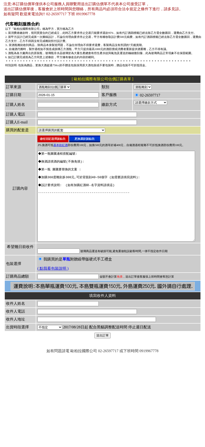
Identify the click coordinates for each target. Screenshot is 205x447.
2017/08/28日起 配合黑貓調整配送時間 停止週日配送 (79, 403)
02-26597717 (141, 103)
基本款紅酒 (46, 170)
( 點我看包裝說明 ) (38, 322)
